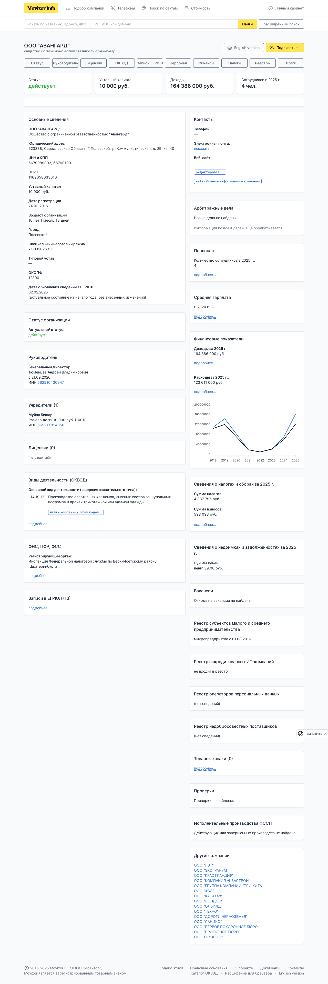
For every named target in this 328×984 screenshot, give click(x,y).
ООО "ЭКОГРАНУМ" (211, 870)
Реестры (263, 63)
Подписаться (284, 47)
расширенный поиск (281, 24)
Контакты (296, 968)
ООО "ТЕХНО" (206, 911)
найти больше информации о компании (228, 181)
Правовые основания (209, 968)
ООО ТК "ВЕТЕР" (208, 937)
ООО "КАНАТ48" (208, 896)
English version (243, 47)
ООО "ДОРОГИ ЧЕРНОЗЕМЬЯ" (221, 916)
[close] (325, 733)
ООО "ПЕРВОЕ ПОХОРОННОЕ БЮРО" (226, 926)
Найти (247, 24)
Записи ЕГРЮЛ (150, 63)
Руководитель (65, 63)
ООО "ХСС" (204, 891)
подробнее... (39, 523)
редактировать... (210, 172)
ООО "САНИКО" (208, 921)
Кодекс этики (171, 968)
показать (202, 148)
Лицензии (93, 63)
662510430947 (50, 382)
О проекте (244, 968)
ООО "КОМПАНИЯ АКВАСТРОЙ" (222, 880)
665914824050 (50, 425)
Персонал (178, 63)
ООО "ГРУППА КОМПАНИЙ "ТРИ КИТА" (228, 885)
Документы (270, 968)
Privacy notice (314, 733)
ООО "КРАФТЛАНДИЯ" (214, 875)
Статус (37, 63)
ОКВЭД (121, 63)
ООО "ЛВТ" (204, 865)
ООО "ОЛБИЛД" (208, 906)
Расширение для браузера (248, 973)
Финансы (206, 63)
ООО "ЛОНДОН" (208, 901)
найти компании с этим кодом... (76, 512)
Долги (291, 63)
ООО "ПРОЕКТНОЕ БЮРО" (217, 932)
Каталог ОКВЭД (204, 973)
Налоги (234, 63)
